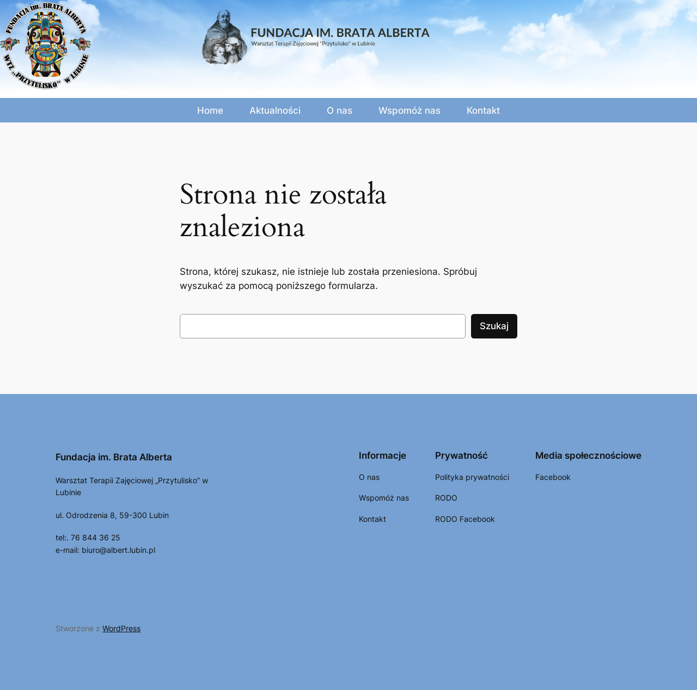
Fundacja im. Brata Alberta (114, 457)
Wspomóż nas (409, 110)
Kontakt (483, 110)
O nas (339, 110)
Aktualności (275, 110)
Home (210, 110)
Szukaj (494, 326)
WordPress (121, 628)
